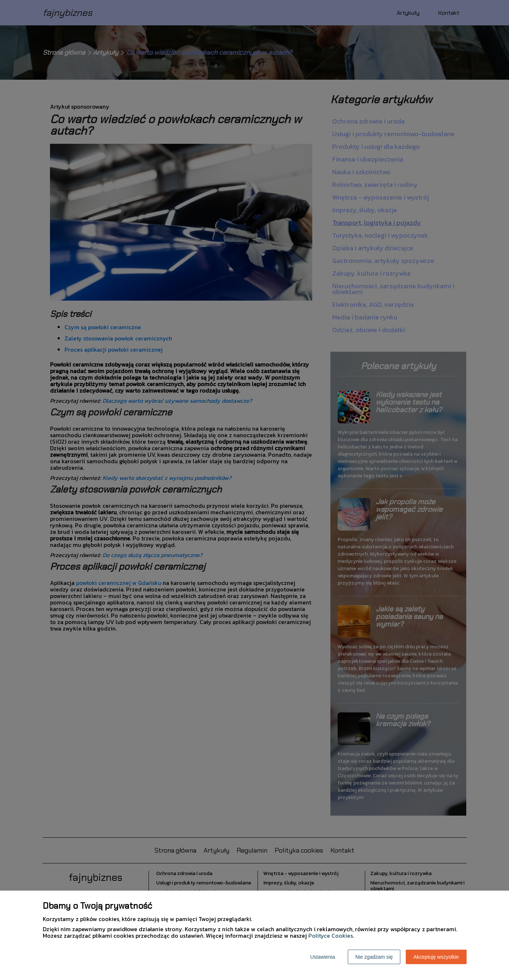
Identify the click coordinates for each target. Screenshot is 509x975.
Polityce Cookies (330, 935)
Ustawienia (322, 957)
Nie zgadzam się (374, 957)
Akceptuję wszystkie (436, 957)
